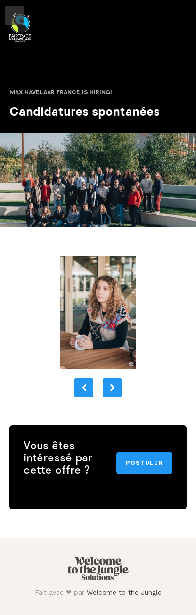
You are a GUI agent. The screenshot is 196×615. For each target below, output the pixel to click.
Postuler (144, 462)
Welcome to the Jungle (124, 592)
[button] (83, 387)
